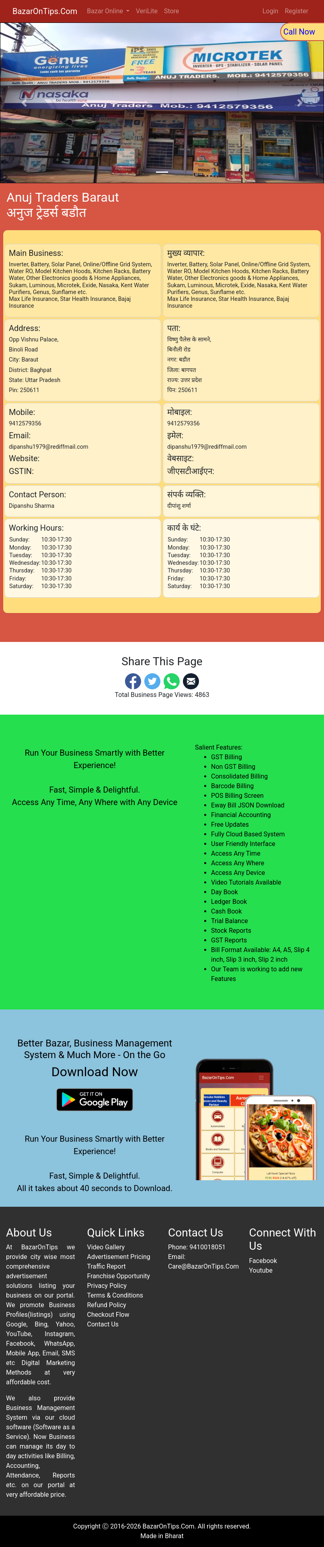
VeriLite (147, 11)
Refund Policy (106, 1305)
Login (270, 11)
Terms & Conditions (115, 1295)
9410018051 (207, 1247)
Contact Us (103, 1324)
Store (171, 11)
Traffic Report (106, 1266)
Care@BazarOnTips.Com (203, 1266)
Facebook (263, 1261)
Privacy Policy (107, 1286)
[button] (24, 102)
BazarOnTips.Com (44, 11)
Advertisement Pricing (118, 1257)
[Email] (191, 681)
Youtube (261, 1270)
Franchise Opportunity (118, 1276)
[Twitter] (152, 681)
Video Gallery (106, 1247)
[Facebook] (133, 681)
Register (296, 11)
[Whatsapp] (172, 681)
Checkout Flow (108, 1314)
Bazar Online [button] (106, 11)
